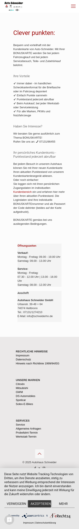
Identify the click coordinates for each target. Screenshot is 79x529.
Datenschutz (23, 359)
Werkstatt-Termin (26, 436)
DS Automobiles (25, 396)
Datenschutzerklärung (45, 523)
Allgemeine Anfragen (28, 428)
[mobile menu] (73, 6)
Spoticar (21, 400)
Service (20, 424)
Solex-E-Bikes (24, 404)
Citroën (20, 384)
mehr (63, 504)
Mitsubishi (22, 388)
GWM (19, 392)
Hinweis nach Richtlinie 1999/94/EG (37, 363)
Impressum (22, 355)
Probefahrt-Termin (27, 432)
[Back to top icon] (39, 453)
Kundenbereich (22, 191)
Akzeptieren (41, 504)
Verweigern (16, 504)
